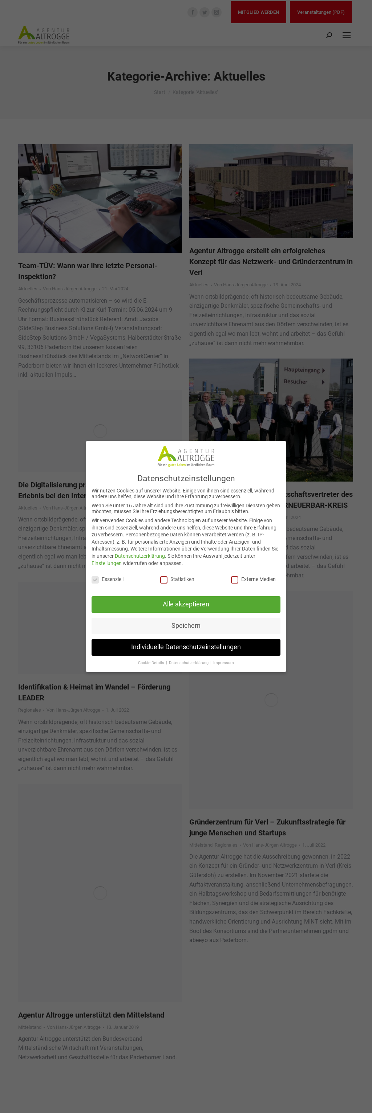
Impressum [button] (223, 662)
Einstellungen (107, 563)
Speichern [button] (186, 625)
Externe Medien (253, 579)
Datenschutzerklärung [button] (189, 662)
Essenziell (108, 579)
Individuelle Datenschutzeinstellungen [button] (186, 647)
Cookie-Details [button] (151, 662)
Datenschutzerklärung (140, 556)
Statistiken (177, 579)
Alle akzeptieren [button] (186, 604)
